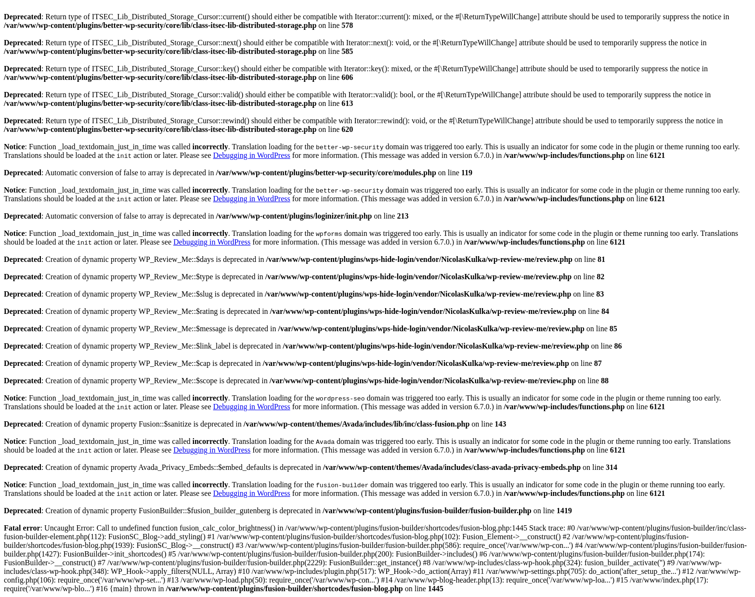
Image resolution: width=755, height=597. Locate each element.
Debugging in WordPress (251, 155)
